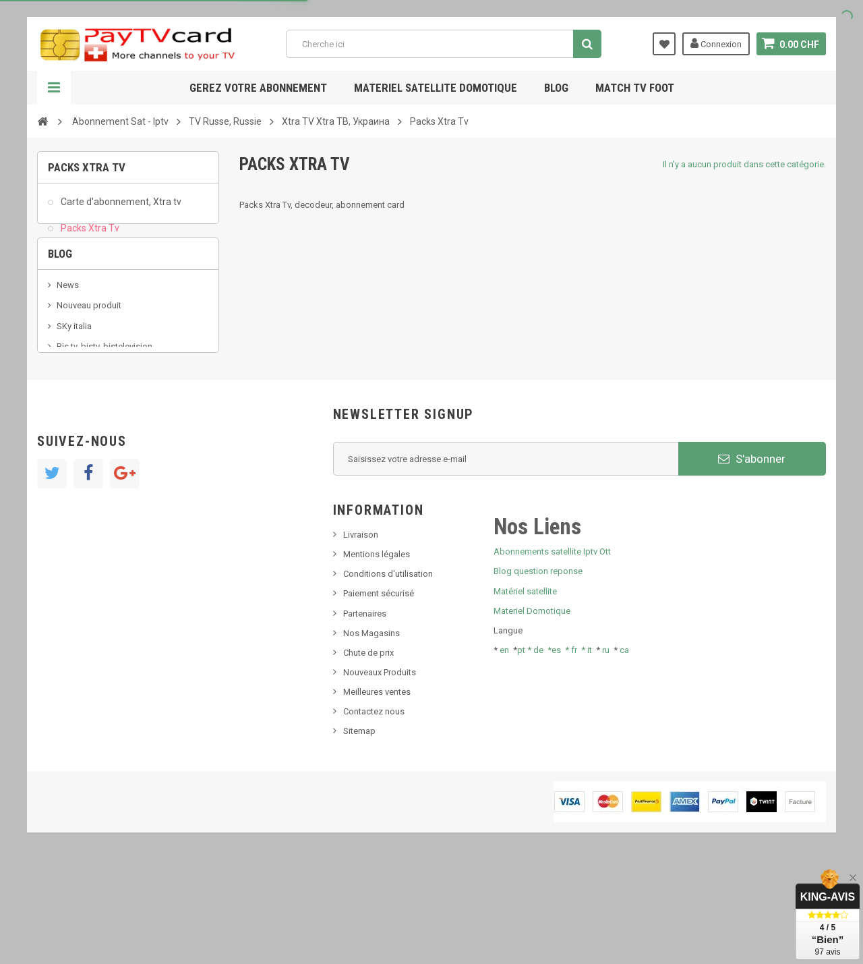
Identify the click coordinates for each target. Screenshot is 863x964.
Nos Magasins (371, 731)
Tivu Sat (72, 403)
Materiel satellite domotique (435, 87)
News (68, 321)
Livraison (360, 632)
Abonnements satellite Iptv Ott (552, 650)
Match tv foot (634, 87)
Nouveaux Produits (379, 770)
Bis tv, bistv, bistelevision (104, 383)
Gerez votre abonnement (258, 87)
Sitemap (359, 829)
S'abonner (751, 556)
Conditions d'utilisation (388, 672)
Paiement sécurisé (378, 692)
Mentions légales (376, 652)
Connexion (716, 43)
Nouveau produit (89, 342)
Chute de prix (368, 750)
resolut (70, 423)
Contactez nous (374, 810)
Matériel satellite (525, 689)
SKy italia (74, 363)
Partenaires (364, 711)
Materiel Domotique (532, 709)
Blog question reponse (538, 669)
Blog (556, 87)
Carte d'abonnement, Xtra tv (120, 206)
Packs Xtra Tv (89, 232)
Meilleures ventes (377, 790)
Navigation (54, 88)
